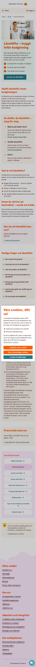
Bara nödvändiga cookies (18, 352)
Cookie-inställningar (18, 357)
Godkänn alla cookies (18, 347)
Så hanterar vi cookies (10, 342)
